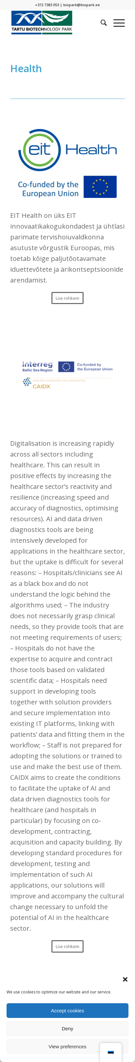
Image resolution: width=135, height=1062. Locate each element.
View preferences (67, 1046)
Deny (67, 1028)
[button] (125, 979)
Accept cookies (67, 1010)
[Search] (100, 22)
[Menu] (116, 22)
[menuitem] (100, 22)
